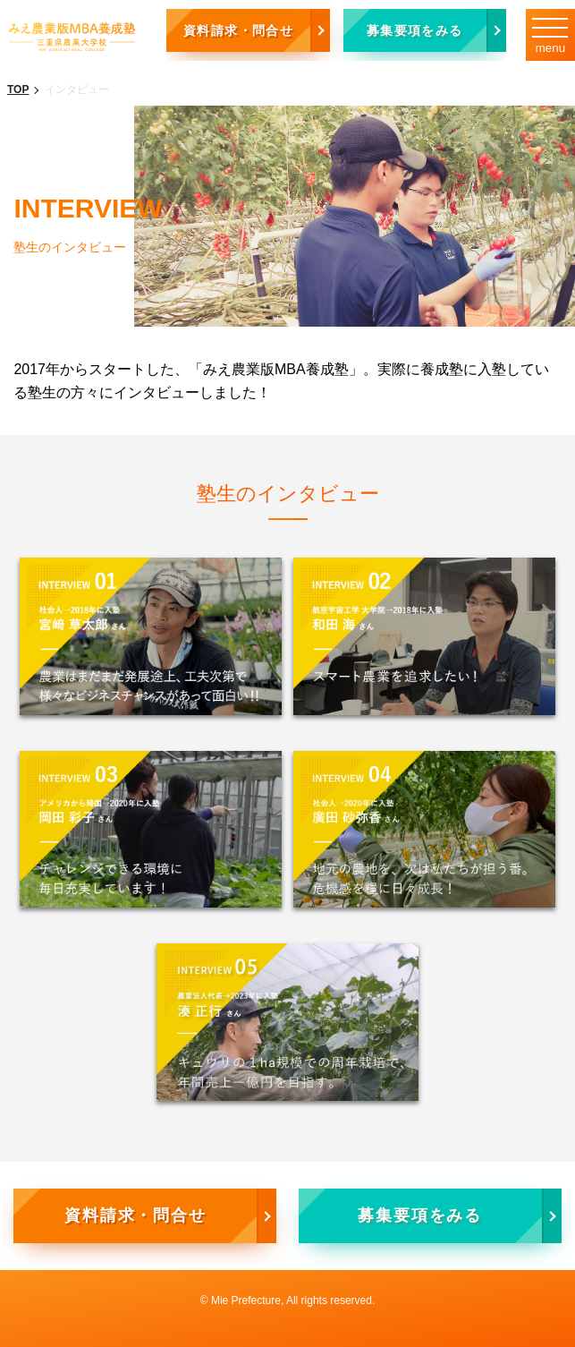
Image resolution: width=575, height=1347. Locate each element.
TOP (18, 89)
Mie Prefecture (246, 1300)
